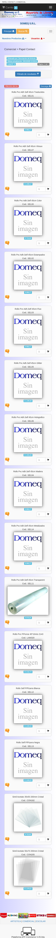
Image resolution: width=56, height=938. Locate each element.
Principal (9, 31)
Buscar (22, 31)
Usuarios (38, 38)
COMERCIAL (28, 921)
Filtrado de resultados (28, 74)
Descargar (46, 86)
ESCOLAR (41, 921)
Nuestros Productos (14, 38)
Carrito (10, 7)
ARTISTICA (15, 921)
